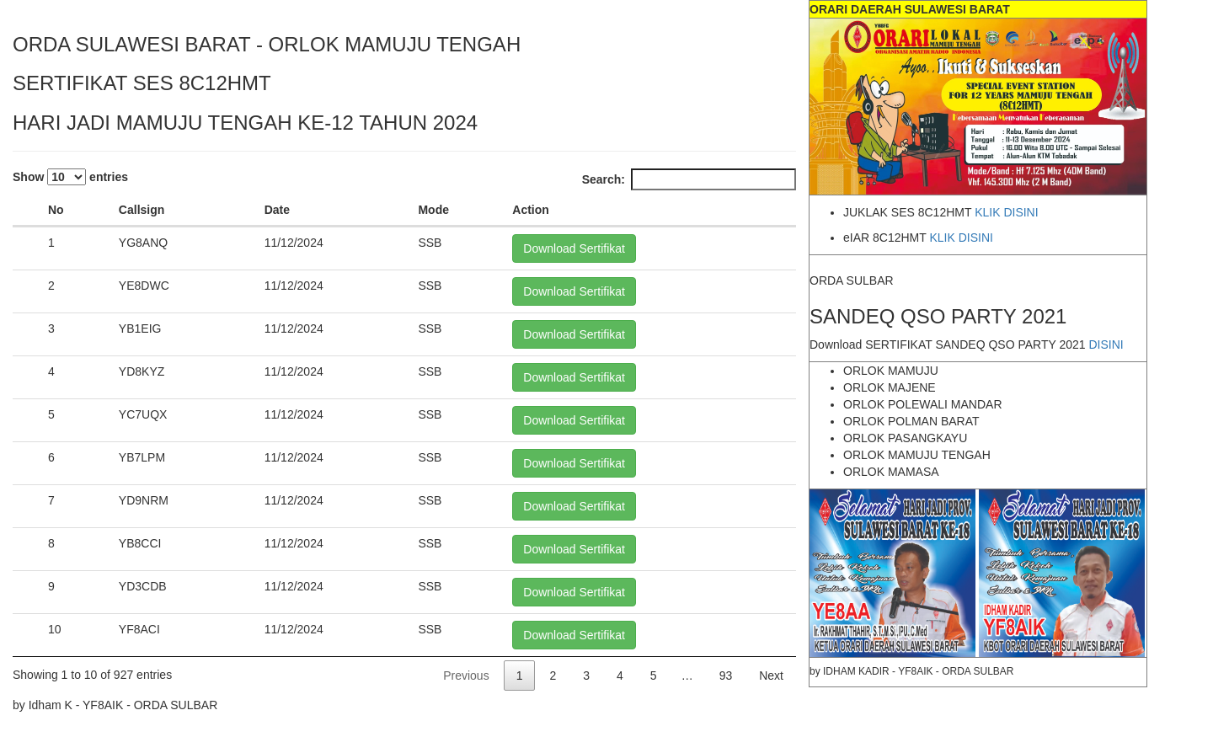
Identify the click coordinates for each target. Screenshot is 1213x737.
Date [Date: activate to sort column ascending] (277, 209)
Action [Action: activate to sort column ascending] (530, 209)
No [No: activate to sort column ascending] (56, 209)
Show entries (70, 176)
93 (726, 675)
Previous (466, 675)
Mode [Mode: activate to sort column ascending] (433, 209)
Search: (689, 179)
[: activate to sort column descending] (27, 211)
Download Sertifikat (574, 248)
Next (771, 675)
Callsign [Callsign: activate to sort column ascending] (141, 209)
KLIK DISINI (1006, 212)
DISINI (1105, 344)
